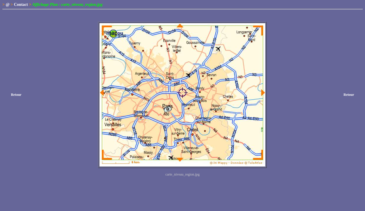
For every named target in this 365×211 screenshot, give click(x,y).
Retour (16, 95)
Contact (21, 4)
